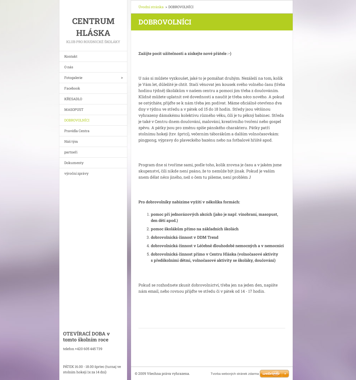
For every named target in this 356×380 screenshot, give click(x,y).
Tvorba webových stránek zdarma (235, 374)
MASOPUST (74, 109)
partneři (70, 152)
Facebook (72, 88)
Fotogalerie (73, 77)
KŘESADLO (73, 98)
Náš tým (71, 141)
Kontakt (70, 56)
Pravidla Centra (76, 130)
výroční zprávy (76, 173)
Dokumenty (74, 162)
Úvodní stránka (151, 6)
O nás (68, 67)
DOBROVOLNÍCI (76, 120)
